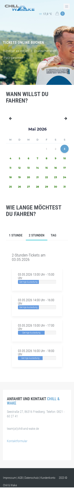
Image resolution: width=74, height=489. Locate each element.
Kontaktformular (17, 441)
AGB (20, 478)
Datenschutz (31, 478)
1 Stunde (15, 235)
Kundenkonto (47, 478)
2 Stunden (36, 235)
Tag (53, 235)
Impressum (9, 478)
